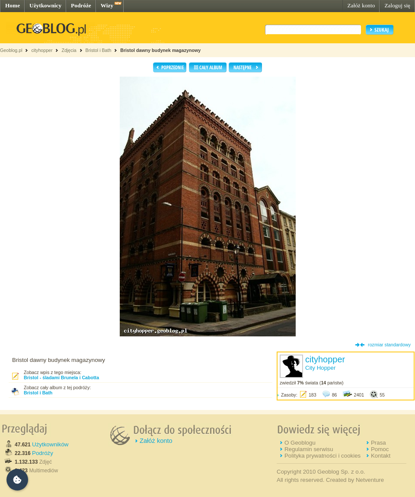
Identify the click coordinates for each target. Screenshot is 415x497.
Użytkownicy (45, 5)
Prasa (378, 442)
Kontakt (380, 455)
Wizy (107, 5)
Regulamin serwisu (308, 449)
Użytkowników (50, 444)
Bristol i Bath (99, 50)
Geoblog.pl (11, 50)
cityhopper (41, 50)
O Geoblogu (300, 442)
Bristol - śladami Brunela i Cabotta (61, 377)
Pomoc (380, 449)
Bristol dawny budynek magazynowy (160, 50)
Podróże (81, 5)
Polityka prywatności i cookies (322, 455)
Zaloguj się (397, 5)
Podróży (42, 453)
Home (12, 5)
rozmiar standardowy (389, 344)
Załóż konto (361, 5)
